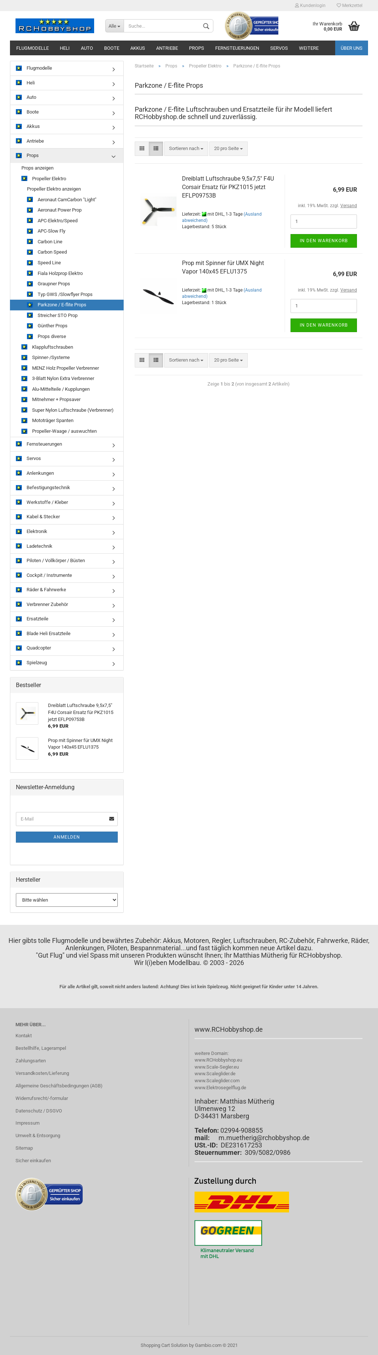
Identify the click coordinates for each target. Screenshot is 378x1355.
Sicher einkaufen (33, 1160)
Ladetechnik (34, 546)
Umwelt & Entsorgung (38, 1135)
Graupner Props (48, 284)
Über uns (351, 48)
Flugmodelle (32, 48)
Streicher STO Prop (52, 316)
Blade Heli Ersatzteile (43, 634)
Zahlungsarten (31, 1060)
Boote (111, 48)
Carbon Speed (47, 252)
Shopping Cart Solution (164, 1345)
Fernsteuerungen (237, 48)
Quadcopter (33, 648)
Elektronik (31, 532)
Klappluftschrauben (47, 347)
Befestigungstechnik (43, 488)
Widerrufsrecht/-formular (42, 1098)
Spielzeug (31, 663)
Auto (87, 48)
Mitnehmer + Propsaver (50, 400)
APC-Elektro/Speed (52, 221)
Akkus (137, 48)
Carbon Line (44, 242)
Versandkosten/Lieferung (42, 1073)
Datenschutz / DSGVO (39, 1111)
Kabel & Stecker (38, 517)
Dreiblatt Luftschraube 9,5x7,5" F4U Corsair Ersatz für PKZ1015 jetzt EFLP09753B (228, 187)
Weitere (309, 48)
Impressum (27, 1123)
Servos (279, 48)
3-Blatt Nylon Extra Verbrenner (57, 379)
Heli (65, 48)
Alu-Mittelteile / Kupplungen (55, 389)
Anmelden (67, 837)
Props (196, 48)
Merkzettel (349, 5)
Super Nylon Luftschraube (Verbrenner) (67, 410)
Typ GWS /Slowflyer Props (60, 295)
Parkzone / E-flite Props (56, 305)
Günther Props (47, 326)
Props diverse (46, 337)
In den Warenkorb (324, 240)
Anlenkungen (35, 473)
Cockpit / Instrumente (44, 575)
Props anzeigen (37, 168)
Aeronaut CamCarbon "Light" (61, 200)
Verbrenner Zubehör (42, 605)
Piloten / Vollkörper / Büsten (50, 561)
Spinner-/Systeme (45, 358)
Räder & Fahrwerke (41, 590)
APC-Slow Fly (46, 231)
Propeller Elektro (43, 179)
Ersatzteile (32, 619)
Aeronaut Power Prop (54, 210)
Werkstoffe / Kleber (42, 502)
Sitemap (24, 1148)
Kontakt (24, 1035)
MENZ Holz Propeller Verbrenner (60, 368)
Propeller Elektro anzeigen (54, 189)
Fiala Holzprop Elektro (55, 274)
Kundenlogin (310, 5)
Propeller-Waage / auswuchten (59, 431)
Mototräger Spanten (47, 421)
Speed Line (44, 263)
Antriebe (167, 48)
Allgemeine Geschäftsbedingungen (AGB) (59, 1085)
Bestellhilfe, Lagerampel (41, 1048)
